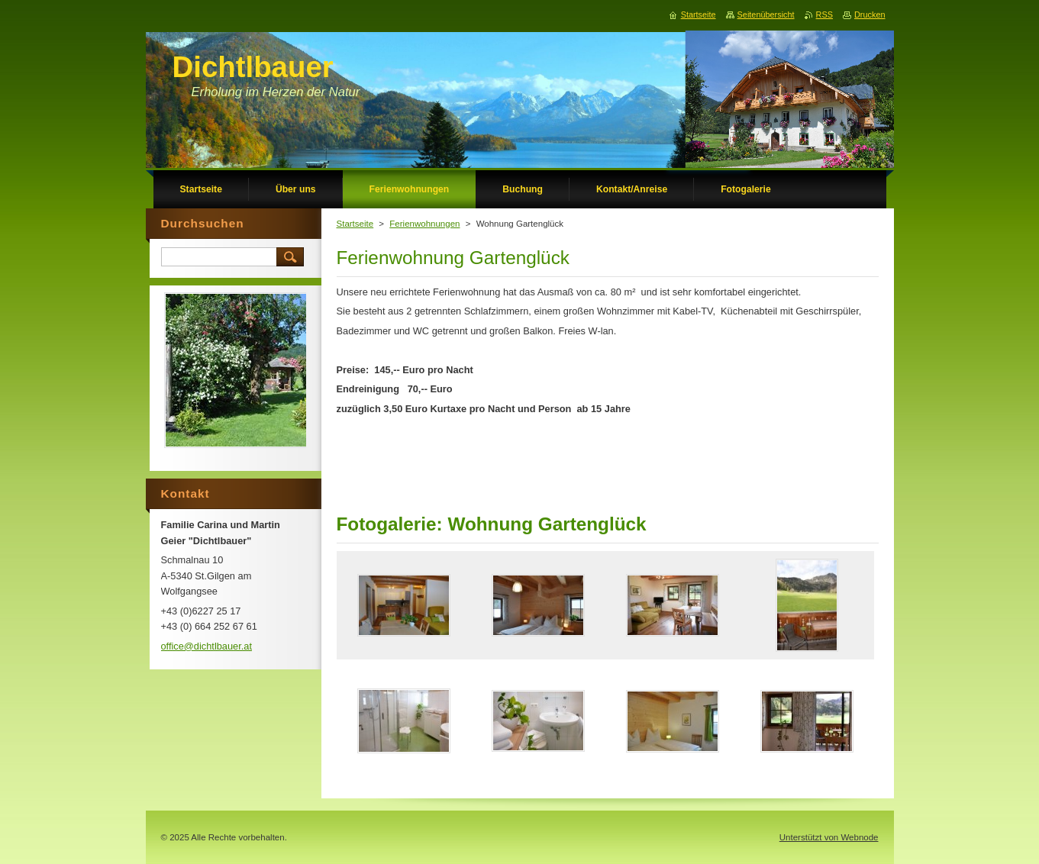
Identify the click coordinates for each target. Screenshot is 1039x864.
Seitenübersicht (766, 14)
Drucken (870, 14)
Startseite (355, 223)
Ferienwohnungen (424, 223)
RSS (824, 14)
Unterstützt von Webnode (829, 837)
